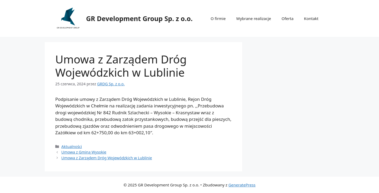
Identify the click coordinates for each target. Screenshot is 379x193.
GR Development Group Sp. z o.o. (139, 18)
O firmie (218, 18)
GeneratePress (242, 184)
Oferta (287, 18)
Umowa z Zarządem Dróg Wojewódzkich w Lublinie (106, 157)
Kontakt (311, 18)
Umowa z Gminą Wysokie (83, 152)
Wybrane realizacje (253, 18)
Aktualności (71, 146)
